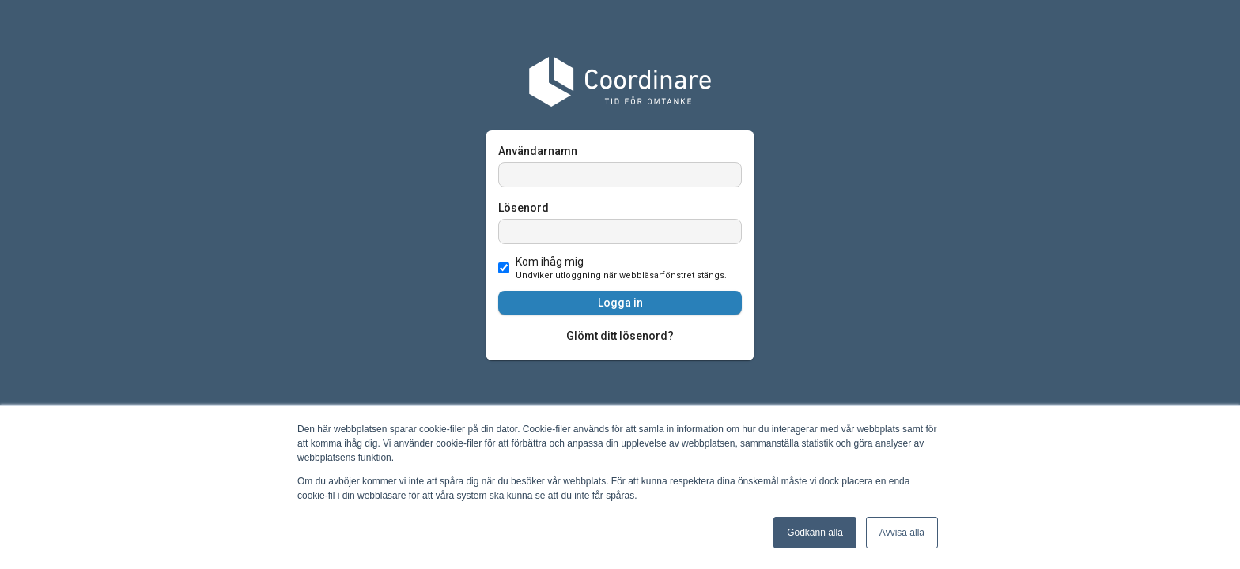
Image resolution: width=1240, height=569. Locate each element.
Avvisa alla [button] (901, 532)
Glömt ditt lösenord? (620, 336)
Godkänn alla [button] (815, 532)
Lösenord (523, 208)
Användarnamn (537, 151)
